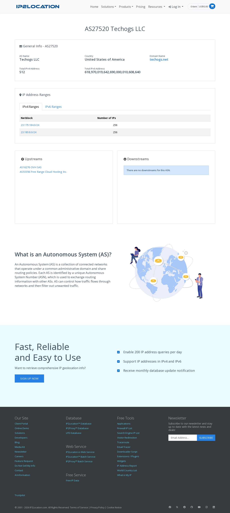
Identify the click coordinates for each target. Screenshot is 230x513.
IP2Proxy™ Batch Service (79, 461)
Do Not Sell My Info (25, 465)
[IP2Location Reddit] (184, 507)
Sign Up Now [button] (29, 378)
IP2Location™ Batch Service (80, 456)
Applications (123, 423)
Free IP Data (72, 480)
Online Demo (22, 428)
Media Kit (20, 447)
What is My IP (124, 475)
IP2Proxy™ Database (77, 428)
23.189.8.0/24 (28, 132)
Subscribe (206, 437)
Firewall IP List (124, 428)
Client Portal (21, 423)
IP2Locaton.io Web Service (80, 452)
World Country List (127, 470)
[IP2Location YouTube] (199, 507)
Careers (19, 456)
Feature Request (24, 461)
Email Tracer (123, 447)
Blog (17, 442)
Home (94, 7)
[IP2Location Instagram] (206, 507)
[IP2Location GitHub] (191, 507)
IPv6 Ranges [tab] (53, 107)
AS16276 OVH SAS (31, 167)
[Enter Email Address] (182, 438)
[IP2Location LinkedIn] (213, 507)
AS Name (24, 56)
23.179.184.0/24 (30, 125)
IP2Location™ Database (78, 423)
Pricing (140, 7)
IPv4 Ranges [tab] (30, 107)
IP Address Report (127, 465)
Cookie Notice (114, 507)
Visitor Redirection (127, 437)
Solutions (107, 7)
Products (125, 7)
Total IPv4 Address (29, 68)
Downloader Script (127, 451)
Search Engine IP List (128, 433)
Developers (21, 437)
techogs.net (159, 59)
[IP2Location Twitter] (177, 507)
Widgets (121, 461)
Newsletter (21, 451)
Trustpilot (20, 495)
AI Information (22, 475)
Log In (174, 7)
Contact (19, 470)
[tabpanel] (115, 127)
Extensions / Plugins (128, 456)
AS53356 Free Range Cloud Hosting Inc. (43, 171)
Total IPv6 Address (95, 68)
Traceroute (123, 442)
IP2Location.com (38, 507)
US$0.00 (203, 6)
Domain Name (157, 56)
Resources (155, 7)
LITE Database (73, 433)
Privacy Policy (97, 507)
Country (89, 56)
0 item (194, 6)
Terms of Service (79, 507)
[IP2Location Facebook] (169, 507)
